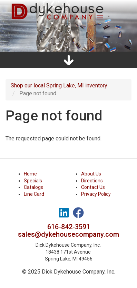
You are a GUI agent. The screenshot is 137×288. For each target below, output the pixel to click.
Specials (33, 180)
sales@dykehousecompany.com (68, 234)
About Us (91, 174)
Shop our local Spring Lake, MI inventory (59, 85)
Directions (92, 180)
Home (30, 174)
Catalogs (33, 187)
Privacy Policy (96, 194)
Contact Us (93, 187)
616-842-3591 (68, 227)
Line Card (34, 194)
